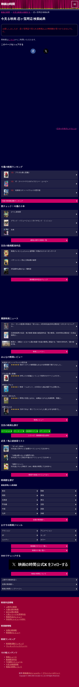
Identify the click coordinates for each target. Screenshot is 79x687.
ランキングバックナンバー (16, 646)
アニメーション (46, 531)
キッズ (43, 535)
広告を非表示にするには (66, 129)
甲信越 (4, 504)
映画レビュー (39, 420)
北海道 (4, 500)
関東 (42, 491)
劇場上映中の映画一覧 (39, 240)
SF (3, 535)
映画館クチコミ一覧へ (39, 546)
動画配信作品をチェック (39, 279)
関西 (3, 495)
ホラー (43, 540)
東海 (42, 495)
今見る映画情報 (12, 664)
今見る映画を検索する (21, 12)
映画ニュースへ (39, 352)
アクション (6, 531)
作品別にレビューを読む (16, 619)
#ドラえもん (6, 431)
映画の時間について (38, 574)
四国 (42, 509)
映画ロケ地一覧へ (38, 550)
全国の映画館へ (39, 520)
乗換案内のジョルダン (32, 673)
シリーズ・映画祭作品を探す (39, 435)
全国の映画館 (11, 630)
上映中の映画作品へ (9, 580)
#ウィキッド (18, 431)
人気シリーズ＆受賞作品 (16, 614)
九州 (3, 513)
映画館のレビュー (13, 633)
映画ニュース (11, 657)
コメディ (5, 540)
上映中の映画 (11, 607)
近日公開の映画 (12, 612)
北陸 (42, 504)
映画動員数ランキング (15, 644)
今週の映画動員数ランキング (12, 201)
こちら (11, 39)
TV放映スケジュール (14, 662)
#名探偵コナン (31, 431)
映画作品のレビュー (14, 617)
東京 (3, 491)
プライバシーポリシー (51, 673)
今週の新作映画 (12, 609)
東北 (42, 500)
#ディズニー (44, 431)
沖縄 (42, 513)
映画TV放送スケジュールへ (39, 475)
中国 (3, 509)
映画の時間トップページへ (12, 589)
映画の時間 (5, 12)
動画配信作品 (11, 659)
